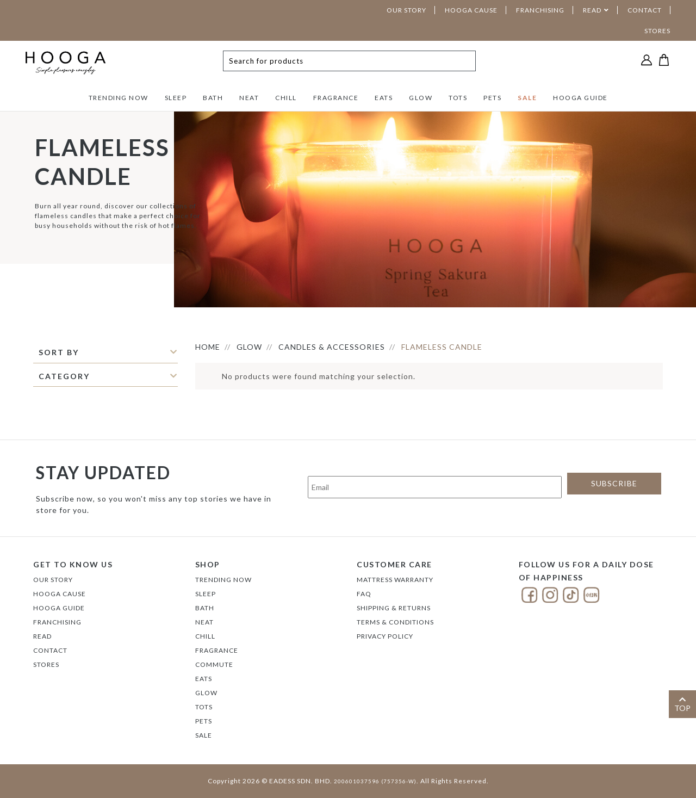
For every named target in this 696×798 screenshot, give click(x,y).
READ (592, 10)
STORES (657, 31)
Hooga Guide (59, 608)
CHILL (286, 98)
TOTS (458, 98)
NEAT (249, 98)
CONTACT (644, 10)
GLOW (420, 98)
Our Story (53, 580)
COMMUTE (214, 664)
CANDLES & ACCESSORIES (331, 346)
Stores (46, 664)
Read (42, 636)
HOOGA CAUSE (471, 10)
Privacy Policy (385, 636)
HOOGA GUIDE (580, 98)
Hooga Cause (59, 594)
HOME (207, 346)
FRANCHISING (540, 10)
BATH (213, 98)
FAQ (364, 594)
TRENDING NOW (118, 98)
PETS (492, 98)
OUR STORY (406, 10)
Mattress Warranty (395, 580)
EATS (384, 98)
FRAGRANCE (336, 98)
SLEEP (176, 98)
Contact (50, 650)
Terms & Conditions (395, 622)
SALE (527, 98)
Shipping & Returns (394, 608)
